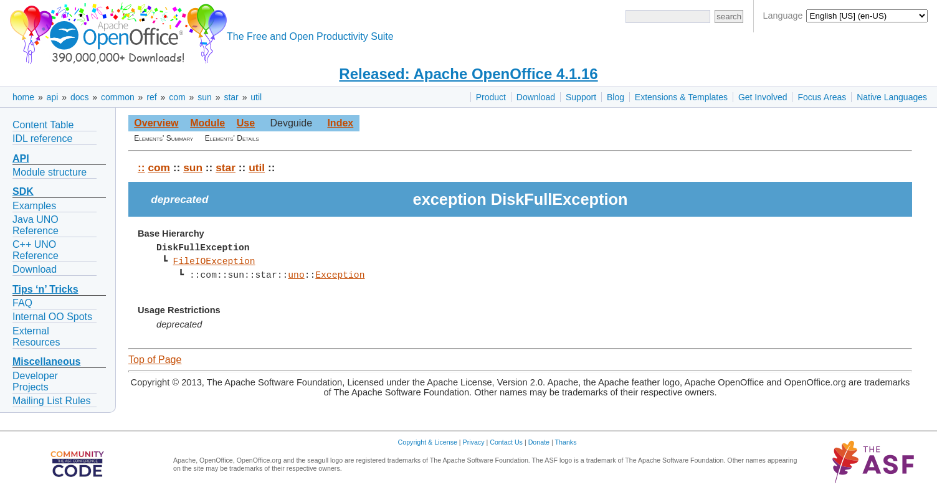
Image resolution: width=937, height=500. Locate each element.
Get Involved (762, 97)
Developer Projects (35, 381)
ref (151, 97)
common (118, 97)
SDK (23, 191)
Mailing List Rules (51, 400)
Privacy (474, 442)
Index (340, 123)
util (256, 97)
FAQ (22, 303)
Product (491, 97)
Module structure (49, 172)
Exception (339, 275)
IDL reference (42, 138)
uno (296, 275)
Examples (34, 205)
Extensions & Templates (681, 97)
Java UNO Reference (35, 225)
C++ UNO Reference (35, 250)
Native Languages (892, 97)
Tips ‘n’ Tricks (45, 289)
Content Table (43, 125)
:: (141, 167)
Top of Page (154, 359)
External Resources (36, 336)
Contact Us (506, 442)
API (20, 158)
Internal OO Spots (52, 316)
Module (207, 123)
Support (581, 97)
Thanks (566, 442)
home (23, 97)
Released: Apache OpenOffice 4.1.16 (468, 73)
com (177, 97)
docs (79, 97)
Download (535, 97)
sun (204, 97)
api (53, 97)
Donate (538, 442)
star (231, 97)
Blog (615, 97)
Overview (156, 123)
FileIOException (214, 261)
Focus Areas (821, 97)
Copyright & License (427, 442)
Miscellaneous (46, 361)
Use (246, 123)
